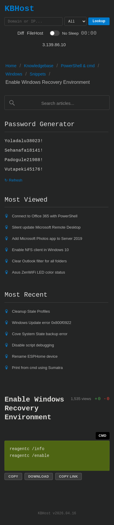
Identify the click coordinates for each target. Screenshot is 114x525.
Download (38, 477)
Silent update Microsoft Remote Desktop (46, 228)
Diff (20, 33)
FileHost (35, 33)
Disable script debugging (33, 346)
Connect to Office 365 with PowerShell (44, 217)
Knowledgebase (38, 66)
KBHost (19, 8)
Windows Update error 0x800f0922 (41, 323)
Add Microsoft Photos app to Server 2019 (47, 239)
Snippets (38, 75)
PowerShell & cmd (78, 66)
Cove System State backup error (39, 335)
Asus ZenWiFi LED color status (38, 273)
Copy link (68, 477)
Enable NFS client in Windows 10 (40, 250)
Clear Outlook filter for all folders (39, 262)
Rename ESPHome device (35, 357)
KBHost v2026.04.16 (57, 513)
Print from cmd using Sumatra (37, 368)
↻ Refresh (13, 181)
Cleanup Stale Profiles (31, 312)
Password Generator (39, 125)
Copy (13, 477)
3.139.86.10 (54, 45)
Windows (13, 75)
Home (10, 66)
